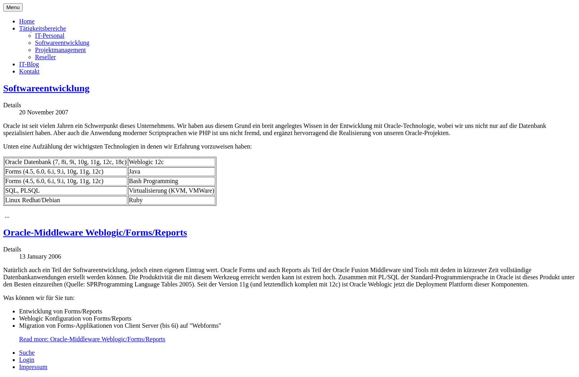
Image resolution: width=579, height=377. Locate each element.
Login (26, 359)
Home (27, 21)
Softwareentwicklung (62, 42)
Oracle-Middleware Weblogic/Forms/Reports (95, 232)
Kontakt (29, 71)
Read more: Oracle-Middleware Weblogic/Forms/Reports (92, 339)
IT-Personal (49, 35)
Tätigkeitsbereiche (42, 28)
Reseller (45, 57)
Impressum (33, 366)
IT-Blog (29, 64)
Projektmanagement (60, 49)
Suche (27, 352)
